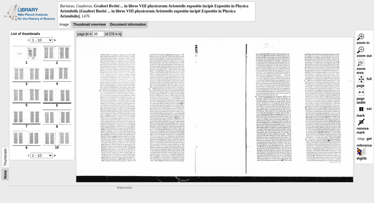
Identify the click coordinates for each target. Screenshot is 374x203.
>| (119, 34)
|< (87, 34)
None (5, 174)
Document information (128, 25)
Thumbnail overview (89, 25)
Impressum (124, 187)
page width (361, 97)
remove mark (363, 127)
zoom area (361, 67)
